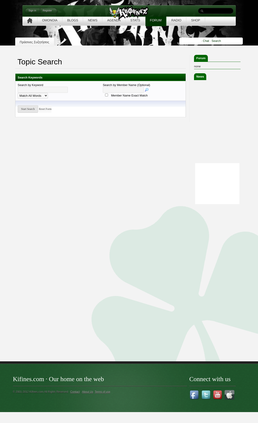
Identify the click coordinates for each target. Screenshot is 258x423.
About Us (87, 391)
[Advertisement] (225, 273)
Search (216, 41)
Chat (206, 41)
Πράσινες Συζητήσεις (34, 42)
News (200, 76)
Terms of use (102, 391)
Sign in (32, 10)
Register (47, 10)
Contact (75, 391)
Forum (200, 58)
